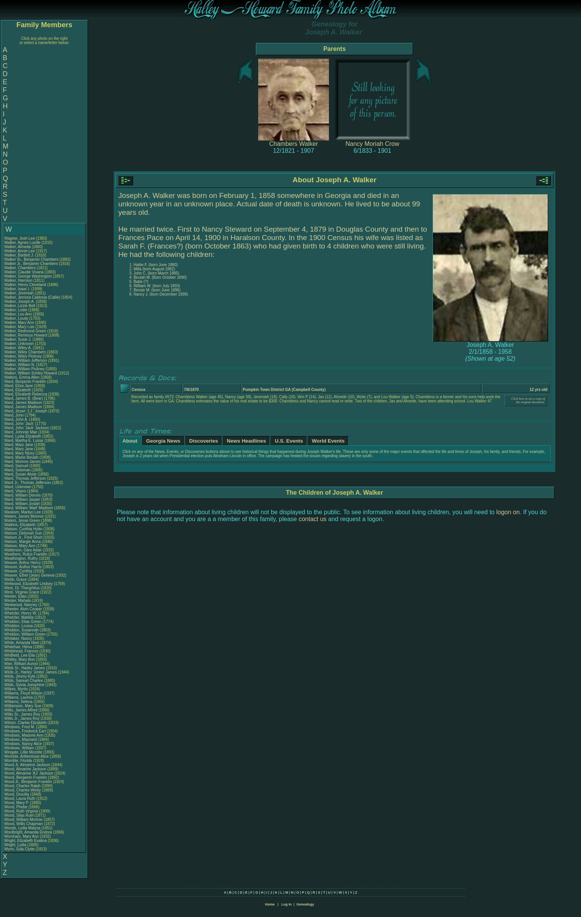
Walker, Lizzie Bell (19, 306)
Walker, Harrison (18, 280)
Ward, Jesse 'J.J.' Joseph (25, 411)
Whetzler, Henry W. (20, 613)
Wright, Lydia (16, 845)
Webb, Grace (16, 579)
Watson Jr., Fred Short (23, 537)
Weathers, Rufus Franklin (25, 554)
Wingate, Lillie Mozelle (23, 752)
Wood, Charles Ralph (22, 786)
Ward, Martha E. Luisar (23, 440)
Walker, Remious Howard (25, 335)
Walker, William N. (19, 365)
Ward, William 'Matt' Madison (28, 508)
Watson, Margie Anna (22, 541)
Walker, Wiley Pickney (23, 356)
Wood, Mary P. (16, 803)
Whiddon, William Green (25, 634)
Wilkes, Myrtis (16, 689)
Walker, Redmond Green (25, 331)
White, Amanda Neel (21, 643)
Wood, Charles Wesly (22, 790)
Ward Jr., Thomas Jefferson (27, 483)
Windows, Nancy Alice (23, 744)
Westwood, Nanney (21, 605)
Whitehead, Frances (21, 651)
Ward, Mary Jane (18, 445)
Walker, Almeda (18, 247)
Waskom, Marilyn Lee (22, 512)
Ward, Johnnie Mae (20, 432)
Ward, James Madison (23, 402)
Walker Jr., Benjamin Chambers (31, 264)
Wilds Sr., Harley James (24, 668)
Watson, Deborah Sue (23, 533)
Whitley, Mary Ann (19, 659)
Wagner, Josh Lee (19, 238)
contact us (313, 519)
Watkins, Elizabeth (20, 525)
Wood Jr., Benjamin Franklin (28, 782)
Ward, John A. (16, 419)
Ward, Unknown (18, 487)
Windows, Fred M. (19, 727)
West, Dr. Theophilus (22, 588)
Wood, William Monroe (23, 819)
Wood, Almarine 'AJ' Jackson (28, 773)
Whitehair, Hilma (18, 647)
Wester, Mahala (18, 600)
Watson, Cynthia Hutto (23, 529)
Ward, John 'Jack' (19, 424)
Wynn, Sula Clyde (19, 849)
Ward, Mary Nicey (19, 453)
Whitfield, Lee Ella (19, 655)
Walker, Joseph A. (19, 301)
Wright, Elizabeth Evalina (25, 841)
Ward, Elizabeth (18, 390)
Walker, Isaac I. (17, 289)
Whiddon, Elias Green (22, 622)
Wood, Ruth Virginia (21, 811)
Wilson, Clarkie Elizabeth (25, 723)
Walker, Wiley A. (18, 348)
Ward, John (14, 415)
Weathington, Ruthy (21, 558)
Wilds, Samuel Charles (23, 680)
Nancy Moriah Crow (372, 144)
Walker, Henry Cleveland (25, 285)
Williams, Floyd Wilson (23, 693)
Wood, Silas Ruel (19, 815)
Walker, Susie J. (17, 339)
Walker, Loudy (16, 318)
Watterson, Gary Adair (23, 550)
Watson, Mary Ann (20, 546)
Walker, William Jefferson (25, 360)
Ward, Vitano (15, 491)
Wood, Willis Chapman (23, 824)
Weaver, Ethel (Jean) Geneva (29, 575)
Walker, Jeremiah (19, 293)
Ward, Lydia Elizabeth (22, 436)
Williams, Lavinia (19, 697)
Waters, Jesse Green (22, 520)
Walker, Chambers (20, 268)
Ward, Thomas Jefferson (25, 478)
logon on (507, 512)
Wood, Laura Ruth (19, 798)
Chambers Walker (293, 144)
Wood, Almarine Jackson (25, 769)
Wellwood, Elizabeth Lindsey (28, 584)
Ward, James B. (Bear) (23, 398)
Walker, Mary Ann (19, 322)
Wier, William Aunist (21, 664)
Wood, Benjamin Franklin (25, 777)
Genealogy (305, 904)
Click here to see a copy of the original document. (528, 400)
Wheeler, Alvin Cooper (23, 609)
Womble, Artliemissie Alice (26, 756)
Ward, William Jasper (22, 499)
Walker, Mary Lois (19, 327)
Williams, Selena (19, 702)
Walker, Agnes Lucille (22, 242)
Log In (286, 904)
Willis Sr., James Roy (22, 714)
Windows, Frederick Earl (25, 731)
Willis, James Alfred (20, 710)
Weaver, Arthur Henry (22, 563)
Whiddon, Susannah (22, 630)
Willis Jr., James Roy (21, 718)
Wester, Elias (16, 596)
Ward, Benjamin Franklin (25, 381)
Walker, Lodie (16, 310)
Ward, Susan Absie (20, 474)
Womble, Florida (18, 760)
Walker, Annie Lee (19, 251)
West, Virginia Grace (21, 592)
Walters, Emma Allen (21, 377)
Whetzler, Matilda (19, 617)
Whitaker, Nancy (18, 638)
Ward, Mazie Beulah (21, 457)
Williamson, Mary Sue (22, 706)
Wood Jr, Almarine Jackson (27, 765)
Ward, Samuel (16, 466)
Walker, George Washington (28, 276)
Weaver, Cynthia (18, 571)
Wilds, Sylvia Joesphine (24, 685)
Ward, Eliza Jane (18, 386)
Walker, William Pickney (24, 369)
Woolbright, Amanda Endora (28, 832)
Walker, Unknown (19, 344)
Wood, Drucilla (17, 794)
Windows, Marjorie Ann (23, 735)
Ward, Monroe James (22, 461)
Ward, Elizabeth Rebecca (25, 394)
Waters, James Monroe (24, 516)
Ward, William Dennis (22, 495)
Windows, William (19, 748)
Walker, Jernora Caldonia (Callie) (32, 297)
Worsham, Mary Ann (21, 836)
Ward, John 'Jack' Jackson (26, 428)
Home (270, 904)
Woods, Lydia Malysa (22, 828)
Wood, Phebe (16, 807)
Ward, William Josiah (22, 504)
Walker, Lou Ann (18, 314)
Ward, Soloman (17, 470)
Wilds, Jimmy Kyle (19, 676)
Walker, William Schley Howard (30, 373)
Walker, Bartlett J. (19, 255)
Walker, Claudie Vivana (24, 272)
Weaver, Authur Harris (23, 567)
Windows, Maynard (21, 739)
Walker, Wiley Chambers (25, 352)
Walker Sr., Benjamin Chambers (31, 259)
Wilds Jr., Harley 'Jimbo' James (30, 672)
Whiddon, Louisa (19, 626)
